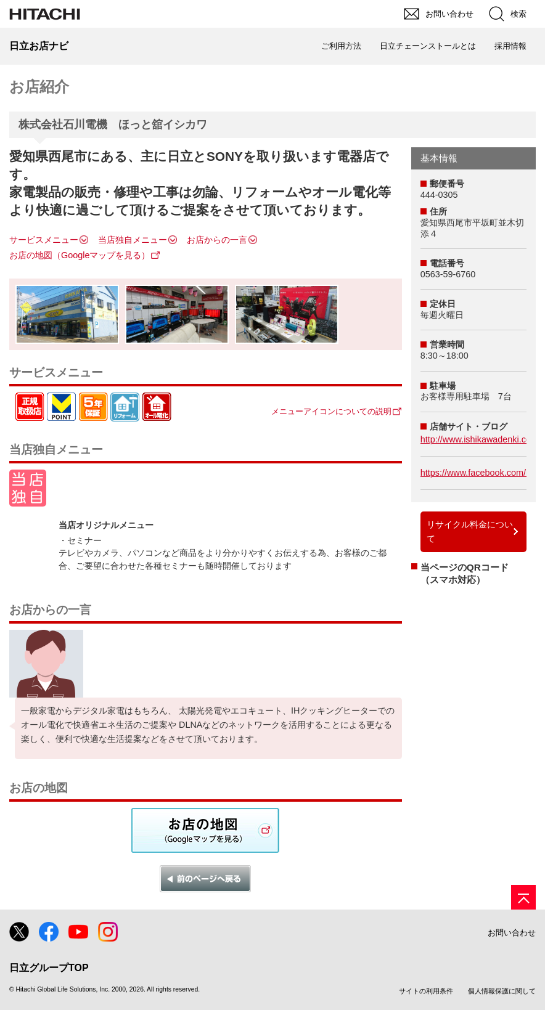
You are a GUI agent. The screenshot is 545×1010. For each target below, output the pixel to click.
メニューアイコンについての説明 (331, 411)
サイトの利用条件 (426, 991)
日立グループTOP (49, 968)
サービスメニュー (43, 240)
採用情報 (510, 46)
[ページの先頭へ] (523, 897)
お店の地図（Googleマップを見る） (79, 255)
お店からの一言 (217, 240)
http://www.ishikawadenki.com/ (480, 439)
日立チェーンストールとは (428, 46)
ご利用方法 (341, 46)
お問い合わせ (512, 932)
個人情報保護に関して (502, 991)
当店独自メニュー (132, 240)
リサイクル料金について (470, 531)
